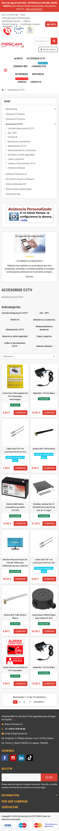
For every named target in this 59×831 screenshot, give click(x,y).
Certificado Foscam (30, 24)
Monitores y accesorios (44, 319)
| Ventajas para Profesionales (16, 18)
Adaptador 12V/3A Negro (44, 667)
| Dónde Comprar (10, 24)
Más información (34, 9)
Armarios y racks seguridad (15, 336)
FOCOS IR (14, 319)
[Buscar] (45, 41)
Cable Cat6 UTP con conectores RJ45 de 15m (44, 561)
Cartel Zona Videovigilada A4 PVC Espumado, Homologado (15, 396)
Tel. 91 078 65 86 (10, 15)
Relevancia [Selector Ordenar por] (8, 356)
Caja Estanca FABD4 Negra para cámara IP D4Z (44, 616)
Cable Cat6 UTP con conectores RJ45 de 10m (15, 450)
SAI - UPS (44, 313)
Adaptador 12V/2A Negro (44, 393)
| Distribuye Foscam (11, 21)
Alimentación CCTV (15, 329)
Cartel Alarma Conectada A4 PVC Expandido (15, 669)
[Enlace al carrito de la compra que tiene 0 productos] (51, 24)
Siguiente (40, 702)
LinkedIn (21, 758)
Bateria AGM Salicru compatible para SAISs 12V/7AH (15, 507)
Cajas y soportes (44, 336)
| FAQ (22, 15)
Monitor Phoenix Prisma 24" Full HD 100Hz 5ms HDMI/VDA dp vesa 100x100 (15, 563)
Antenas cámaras (44, 346)
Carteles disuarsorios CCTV (15, 313)
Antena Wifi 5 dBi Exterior (44, 449)
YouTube (13, 758)
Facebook (5, 758)
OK (49, 777)
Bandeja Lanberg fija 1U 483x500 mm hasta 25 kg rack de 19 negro (44, 507)
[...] (14, 719)
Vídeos (26, 21)
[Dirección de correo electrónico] (21, 777)
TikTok (30, 758)
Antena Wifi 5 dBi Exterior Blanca (15, 616)
